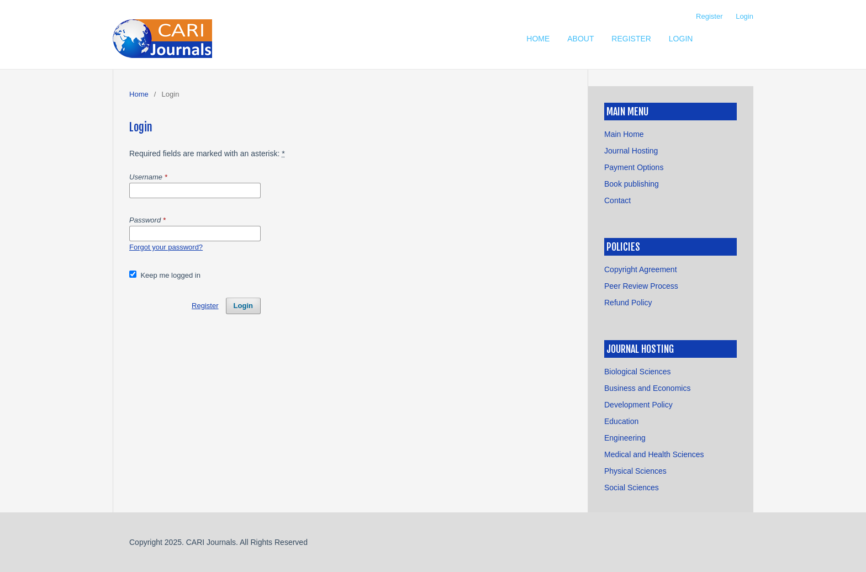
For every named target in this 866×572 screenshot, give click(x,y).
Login (681, 38)
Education (621, 421)
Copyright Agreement (640, 269)
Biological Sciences (637, 371)
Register (631, 38)
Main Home (624, 134)
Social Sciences (631, 487)
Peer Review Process (641, 286)
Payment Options (633, 167)
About (580, 38)
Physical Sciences (635, 471)
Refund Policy (628, 302)
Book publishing (631, 183)
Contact (617, 200)
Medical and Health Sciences (654, 454)
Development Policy (638, 404)
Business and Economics (647, 388)
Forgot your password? (166, 247)
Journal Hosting (631, 150)
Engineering (625, 437)
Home (538, 38)
